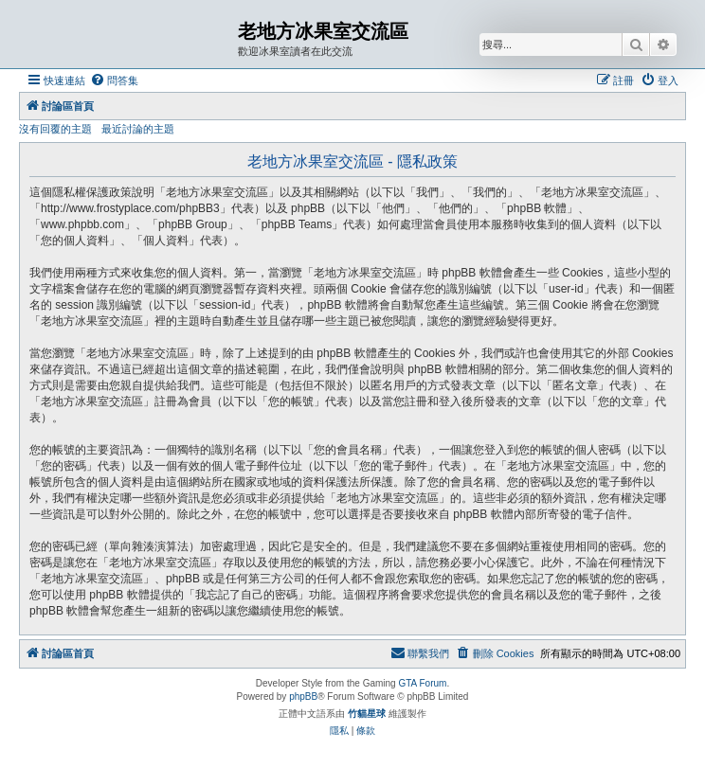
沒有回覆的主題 (55, 128)
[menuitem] (114, 80)
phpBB (303, 696)
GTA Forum (422, 683)
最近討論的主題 (137, 128)
